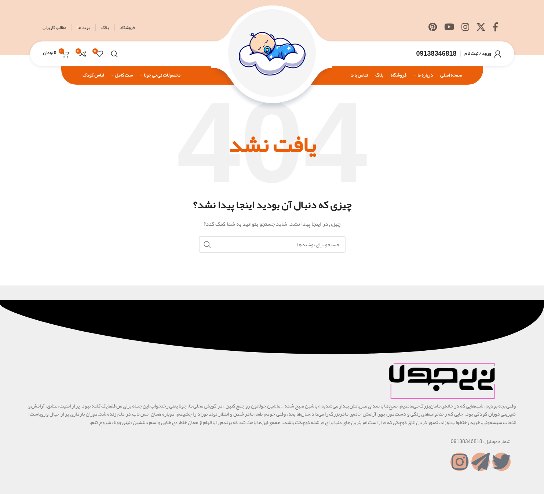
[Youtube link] (449, 27)
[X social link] (481, 27)
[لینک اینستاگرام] (465, 27)
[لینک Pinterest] (433, 27)
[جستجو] (114, 55)
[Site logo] (272, 56)
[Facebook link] (495, 27)
